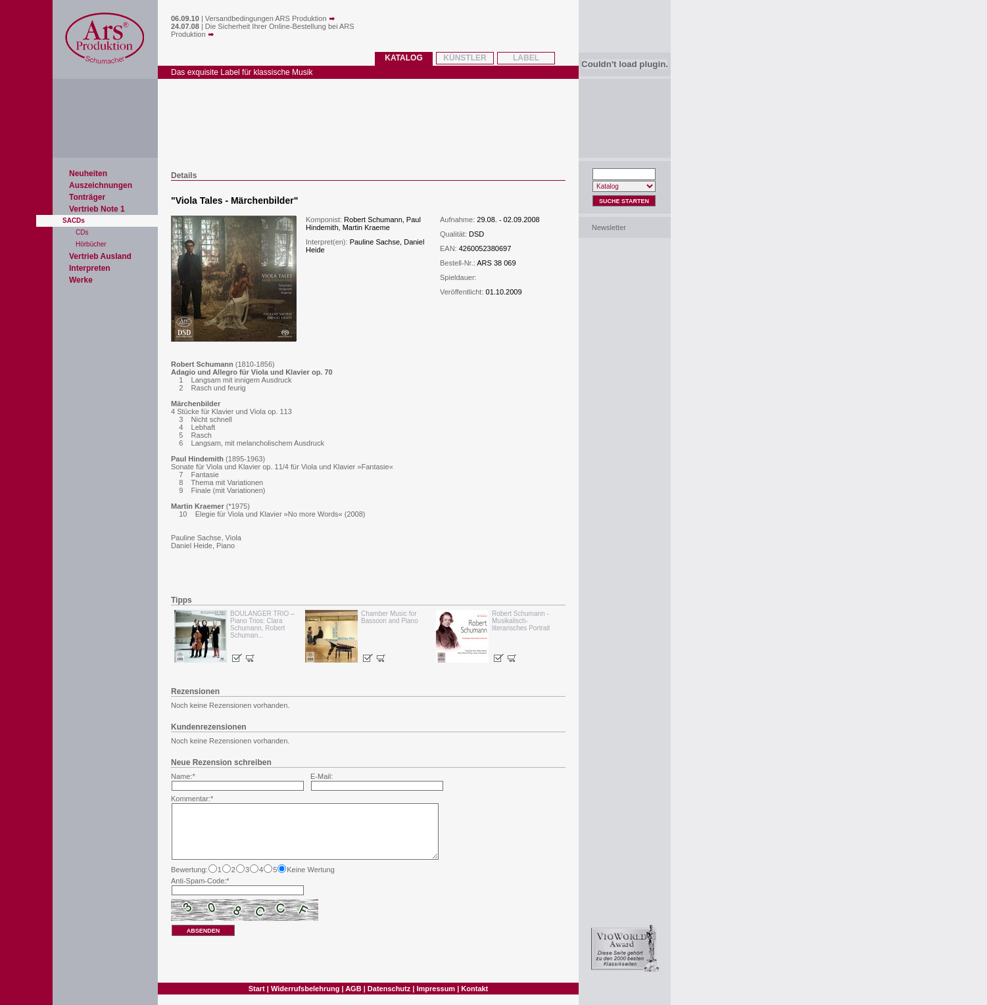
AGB (353, 989)
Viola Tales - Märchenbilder (235, 200)
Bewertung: (189, 870)
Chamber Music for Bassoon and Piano (389, 617)
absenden (203, 930)
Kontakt (474, 989)
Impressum (435, 989)
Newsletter (609, 227)
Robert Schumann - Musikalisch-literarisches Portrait (521, 621)
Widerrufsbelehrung (305, 989)
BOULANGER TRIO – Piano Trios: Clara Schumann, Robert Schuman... (262, 624)
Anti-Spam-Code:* (200, 881)
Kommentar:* (192, 799)
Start (257, 989)
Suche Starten (624, 201)
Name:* (183, 776)
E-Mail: (321, 776)
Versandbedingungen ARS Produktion (270, 18)
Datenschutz (389, 989)
